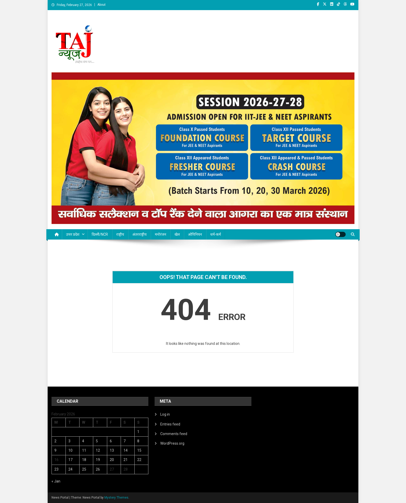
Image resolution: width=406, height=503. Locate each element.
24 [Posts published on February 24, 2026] (70, 469)
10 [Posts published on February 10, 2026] (70, 450)
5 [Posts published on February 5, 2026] (97, 441)
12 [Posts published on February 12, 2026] (98, 450)
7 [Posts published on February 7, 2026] (125, 441)
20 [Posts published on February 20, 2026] (112, 460)
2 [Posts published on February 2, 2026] (55, 441)
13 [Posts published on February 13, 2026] (112, 450)
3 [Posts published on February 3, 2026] (69, 441)
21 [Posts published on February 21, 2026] (126, 460)
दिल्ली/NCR (100, 234)
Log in (165, 414)
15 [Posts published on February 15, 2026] (139, 450)
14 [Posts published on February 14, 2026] (126, 450)
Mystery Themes (116, 497)
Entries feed (170, 424)
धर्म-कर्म (215, 234)
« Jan (56, 481)
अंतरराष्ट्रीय (139, 234)
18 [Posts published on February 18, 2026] (84, 460)
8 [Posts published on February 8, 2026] (138, 441)
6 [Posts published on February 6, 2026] (111, 441)
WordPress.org (172, 443)
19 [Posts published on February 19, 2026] (98, 460)
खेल (177, 234)
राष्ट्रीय (120, 234)
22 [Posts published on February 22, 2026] (139, 460)
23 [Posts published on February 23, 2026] (56, 469)
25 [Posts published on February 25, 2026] (84, 469)
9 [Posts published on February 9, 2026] (55, 450)
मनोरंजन (160, 234)
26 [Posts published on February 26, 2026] (98, 469)
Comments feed (173, 434)
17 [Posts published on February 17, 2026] (70, 460)
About (101, 4)
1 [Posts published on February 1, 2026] (138, 432)
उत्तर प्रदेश (72, 234)
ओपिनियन (195, 234)
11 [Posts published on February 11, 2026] (84, 450)
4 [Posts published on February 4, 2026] (83, 441)
